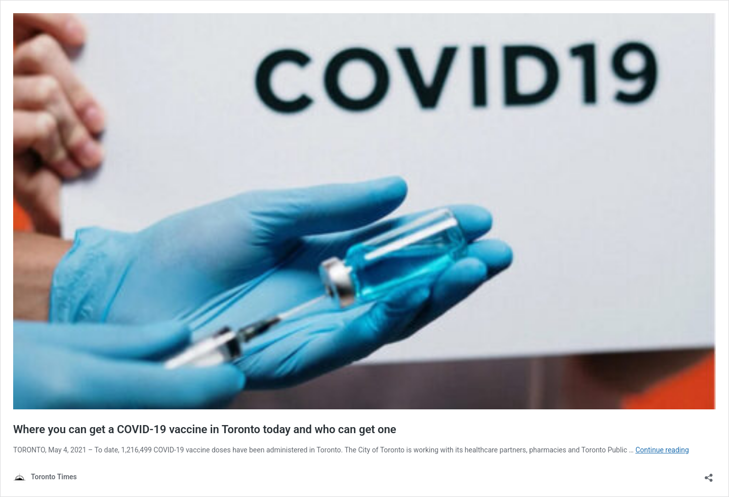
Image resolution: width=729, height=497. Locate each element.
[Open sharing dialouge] (709, 474)
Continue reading (662, 450)
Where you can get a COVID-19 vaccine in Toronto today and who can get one (204, 429)
